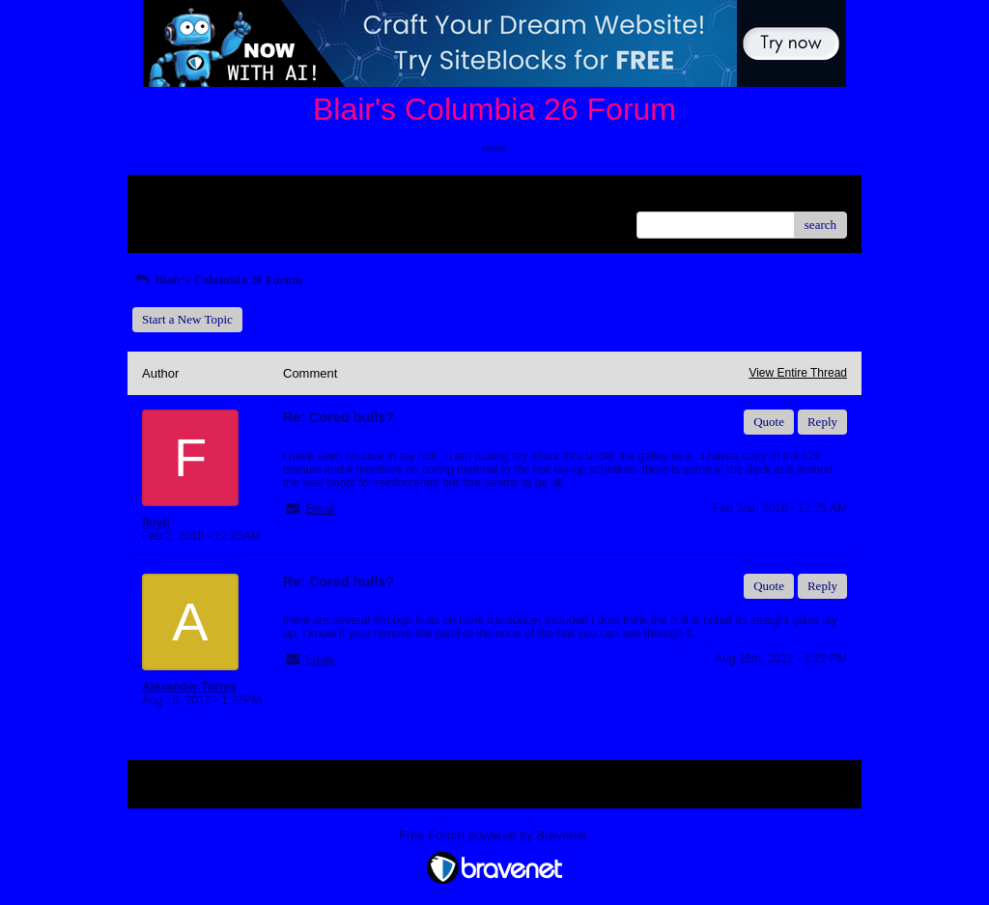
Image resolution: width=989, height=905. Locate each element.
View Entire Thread (798, 373)
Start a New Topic (187, 319)
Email (319, 509)
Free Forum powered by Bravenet (494, 835)
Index (262, 196)
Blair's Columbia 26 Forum (217, 279)
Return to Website (187, 196)
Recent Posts (174, 219)
